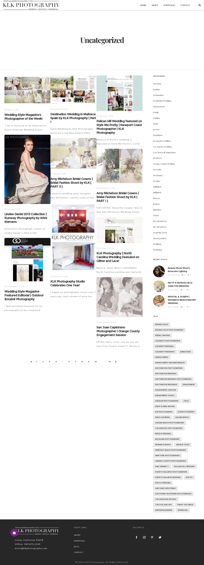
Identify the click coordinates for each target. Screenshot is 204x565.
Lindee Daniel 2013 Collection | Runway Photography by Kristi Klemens (25, 218)
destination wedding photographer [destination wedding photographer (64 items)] (173, 379)
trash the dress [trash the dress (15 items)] (185, 505)
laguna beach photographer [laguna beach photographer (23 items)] (169, 423)
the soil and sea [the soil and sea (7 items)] (163, 505)
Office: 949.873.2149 (27, 544)
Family (156, 112)
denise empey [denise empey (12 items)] (161, 357)
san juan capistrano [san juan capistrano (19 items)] (165, 488)
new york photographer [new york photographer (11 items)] (167, 456)
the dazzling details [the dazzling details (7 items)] (165, 499)
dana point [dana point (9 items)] (185, 352)
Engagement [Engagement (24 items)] (189, 385)
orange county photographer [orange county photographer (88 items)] (170, 461)
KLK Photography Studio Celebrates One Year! (67, 283)
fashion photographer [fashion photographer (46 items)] (166, 401)
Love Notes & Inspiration (164, 152)
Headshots (157, 135)
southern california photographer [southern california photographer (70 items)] (173, 494)
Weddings (157, 244)
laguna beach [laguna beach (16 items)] (182, 417)
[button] (14, 533)
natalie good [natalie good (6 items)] (182, 445)
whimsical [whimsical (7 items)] (183, 510)
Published (157, 186)
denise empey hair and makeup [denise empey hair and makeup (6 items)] (170, 363)
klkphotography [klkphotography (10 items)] (186, 412)
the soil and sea (159, 221)
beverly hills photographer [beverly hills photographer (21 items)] (169, 330)
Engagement (159, 106)
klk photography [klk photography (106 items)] (163, 412)
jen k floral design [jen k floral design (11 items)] (164, 406)
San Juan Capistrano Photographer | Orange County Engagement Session (118, 331)
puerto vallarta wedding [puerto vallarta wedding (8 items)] (168, 477)
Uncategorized (159, 238)
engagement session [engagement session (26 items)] (165, 390)
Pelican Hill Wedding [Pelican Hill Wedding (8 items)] (184, 466)
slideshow (157, 209)
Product (156, 181)
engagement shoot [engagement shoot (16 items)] (165, 395)
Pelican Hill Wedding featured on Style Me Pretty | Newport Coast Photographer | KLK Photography (119, 126)
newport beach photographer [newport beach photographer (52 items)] (170, 450)
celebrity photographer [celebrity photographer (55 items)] (167, 341)
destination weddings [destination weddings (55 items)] (166, 385)
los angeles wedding (162, 141)
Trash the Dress (160, 232)
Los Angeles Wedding (162, 146)
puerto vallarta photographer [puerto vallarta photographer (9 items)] (171, 472)
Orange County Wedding (164, 164)
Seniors (156, 204)
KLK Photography (94, 562)
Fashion (156, 118)
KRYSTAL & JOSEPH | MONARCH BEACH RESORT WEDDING (182, 299)
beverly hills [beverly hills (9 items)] (161, 324)
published (157, 192)
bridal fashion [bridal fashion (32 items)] (162, 335)
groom (156, 129)
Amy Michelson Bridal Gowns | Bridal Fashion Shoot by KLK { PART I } (117, 197)
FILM (155, 124)
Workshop (157, 249)
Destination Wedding (162, 100)
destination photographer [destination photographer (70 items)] (168, 368)
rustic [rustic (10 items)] (189, 477)
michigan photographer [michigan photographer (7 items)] (167, 439)
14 (110, 362)
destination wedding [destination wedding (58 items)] (165, 374)
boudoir (156, 89)
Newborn (157, 158)
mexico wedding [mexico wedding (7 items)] (163, 434)
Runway (156, 198)
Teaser (156, 215)
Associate (157, 83)
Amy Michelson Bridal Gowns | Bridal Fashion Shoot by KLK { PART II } (71, 182)
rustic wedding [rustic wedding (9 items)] (163, 483)
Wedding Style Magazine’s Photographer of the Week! (23, 116)
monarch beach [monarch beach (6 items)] (163, 445)
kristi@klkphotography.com (31, 548)
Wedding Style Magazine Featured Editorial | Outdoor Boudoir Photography (23, 295)
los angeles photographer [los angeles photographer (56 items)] (168, 428)
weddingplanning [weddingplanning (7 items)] (163, 510)
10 (96, 362)
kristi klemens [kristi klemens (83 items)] (162, 417)
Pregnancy (158, 175)
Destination (158, 95)
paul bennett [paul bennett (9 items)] (162, 466)
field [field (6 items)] (186, 401)
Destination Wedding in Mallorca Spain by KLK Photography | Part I (73, 118)
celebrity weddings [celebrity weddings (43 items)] (165, 352)
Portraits (157, 169)
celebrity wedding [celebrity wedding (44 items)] (164, 346)
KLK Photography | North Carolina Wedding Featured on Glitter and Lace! (117, 257)
